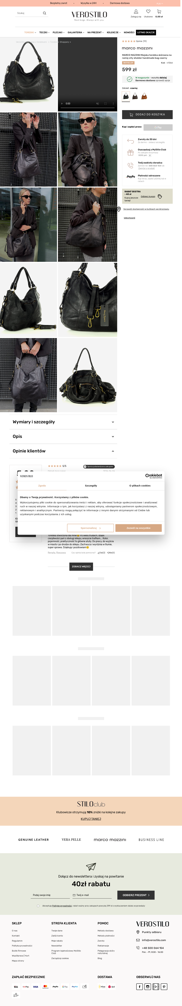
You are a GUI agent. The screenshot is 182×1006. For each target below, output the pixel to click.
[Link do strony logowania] (136, 13)
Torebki (29, 32)
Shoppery (64, 42)
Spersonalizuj (91, 528)
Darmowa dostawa (120, 3)
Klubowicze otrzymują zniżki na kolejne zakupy (91, 812)
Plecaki (57, 32)
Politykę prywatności (62, 906)
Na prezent (94, 32)
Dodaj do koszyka (150, 114)
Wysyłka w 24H (88, 3)
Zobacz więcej (81, 566)
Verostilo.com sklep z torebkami (31, 42)
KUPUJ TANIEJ (91, 819)
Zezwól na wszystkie (138, 528)
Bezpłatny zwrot (58, 3)
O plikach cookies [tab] (139, 485)
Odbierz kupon (148, 196)
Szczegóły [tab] (91, 485)
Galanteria (75, 32)
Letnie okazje (146, 32)
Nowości (129, 32)
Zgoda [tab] (42, 485)
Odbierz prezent (136, 895)
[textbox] (31, 13)
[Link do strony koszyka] (159, 13)
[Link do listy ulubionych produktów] (148, 13)
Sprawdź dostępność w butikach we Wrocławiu (146, 209)
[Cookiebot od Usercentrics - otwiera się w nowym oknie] (148, 476)
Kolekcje (113, 32)
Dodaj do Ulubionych (111, 41)
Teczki (43, 32)
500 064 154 (155, 166)
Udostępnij (129, 218)
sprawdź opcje (152, 80)
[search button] (44, 13)
